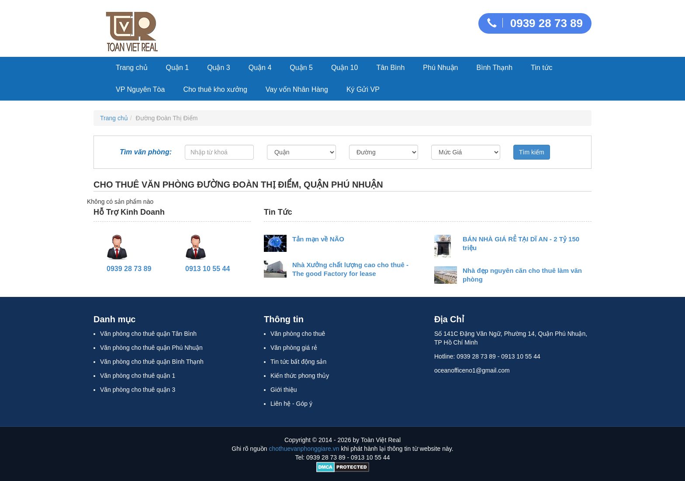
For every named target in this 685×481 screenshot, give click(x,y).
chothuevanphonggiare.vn (304, 448)
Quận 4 (260, 67)
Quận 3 (218, 67)
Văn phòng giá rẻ (293, 347)
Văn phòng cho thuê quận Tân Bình (148, 333)
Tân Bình (390, 67)
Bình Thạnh (495, 67)
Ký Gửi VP (363, 89)
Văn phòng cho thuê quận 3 (137, 389)
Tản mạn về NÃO (318, 239)
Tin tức (542, 67)
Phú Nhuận (440, 67)
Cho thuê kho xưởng (215, 89)
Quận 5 (301, 67)
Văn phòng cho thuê (297, 333)
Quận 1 (177, 67)
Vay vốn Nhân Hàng (297, 89)
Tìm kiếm (531, 152)
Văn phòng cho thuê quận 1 (137, 375)
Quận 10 (344, 67)
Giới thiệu (283, 389)
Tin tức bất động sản (298, 361)
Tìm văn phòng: (146, 154)
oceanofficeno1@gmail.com (472, 370)
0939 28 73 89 (535, 23)
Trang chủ (132, 67)
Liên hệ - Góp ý (291, 403)
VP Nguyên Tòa (140, 89)
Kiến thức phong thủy (299, 375)
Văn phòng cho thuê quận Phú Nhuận (151, 347)
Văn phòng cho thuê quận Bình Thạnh (152, 361)
